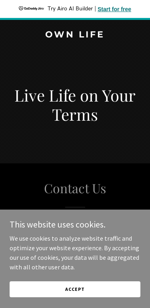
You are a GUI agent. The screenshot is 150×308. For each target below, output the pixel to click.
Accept (74, 289)
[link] (75, 35)
